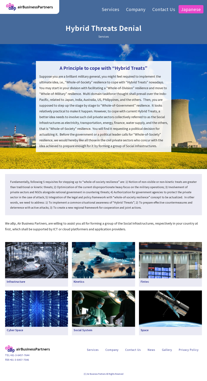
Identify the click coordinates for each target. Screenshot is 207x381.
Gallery (167, 350)
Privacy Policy (189, 350)
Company (136, 8)
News (151, 350)
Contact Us (163, 8)
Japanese (191, 8)
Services (110, 8)
